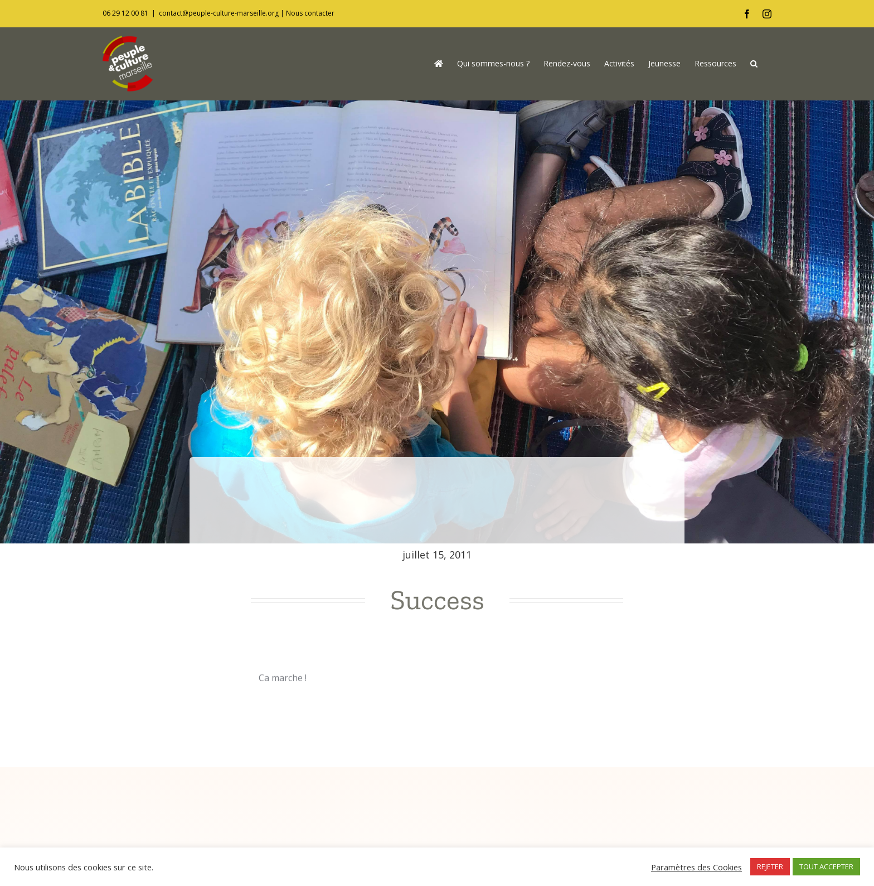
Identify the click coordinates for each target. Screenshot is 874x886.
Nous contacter (310, 13)
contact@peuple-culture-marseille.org (219, 13)
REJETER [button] (770, 866)
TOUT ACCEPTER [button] (826, 866)
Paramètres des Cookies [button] (696, 867)
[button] (754, 63)
